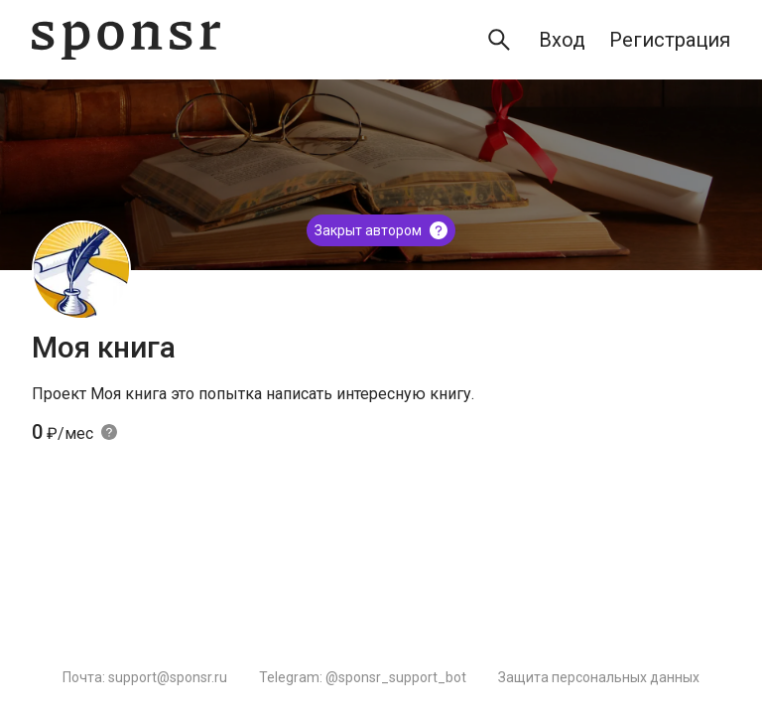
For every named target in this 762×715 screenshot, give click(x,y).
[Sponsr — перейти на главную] (126, 40)
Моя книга (104, 347)
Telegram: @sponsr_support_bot (362, 677)
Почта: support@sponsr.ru (145, 677)
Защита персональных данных (598, 677)
